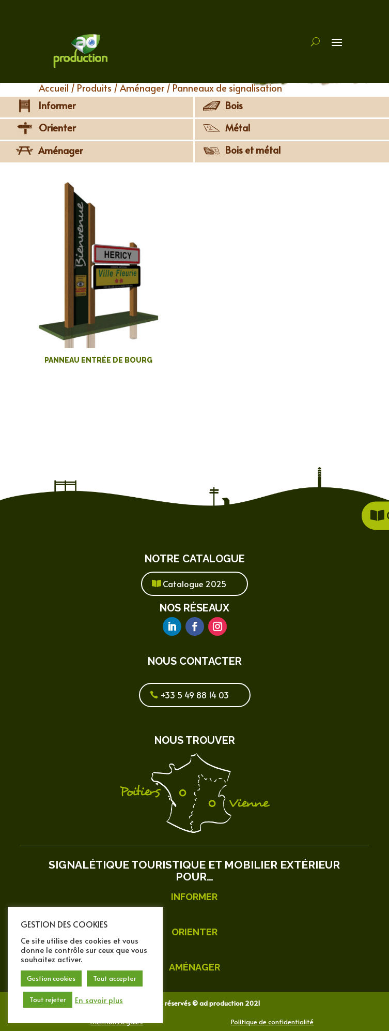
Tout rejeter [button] (47, 999)
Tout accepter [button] (114, 978)
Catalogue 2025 (194, 583)
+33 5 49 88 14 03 (195, 694)
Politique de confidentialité (272, 1021)
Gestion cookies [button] (51, 978)
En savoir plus (99, 1000)
